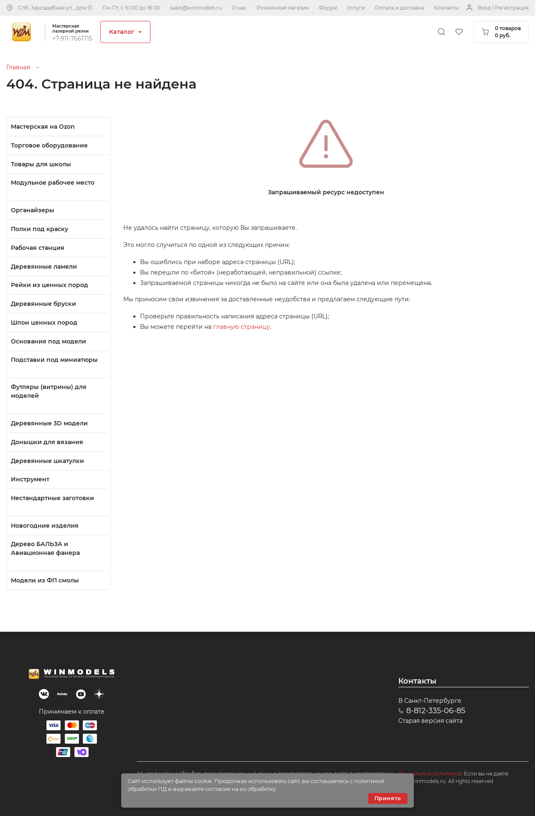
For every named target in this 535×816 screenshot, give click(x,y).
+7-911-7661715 (72, 38)
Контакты (446, 8)
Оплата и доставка (399, 8)
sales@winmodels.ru (196, 8)
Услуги (356, 8)
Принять (387, 798)
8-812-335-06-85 (435, 710)
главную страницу (241, 326)
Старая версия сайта (430, 720)
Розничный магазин (283, 8)
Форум (328, 8)
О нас (239, 8)
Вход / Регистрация (503, 8)
